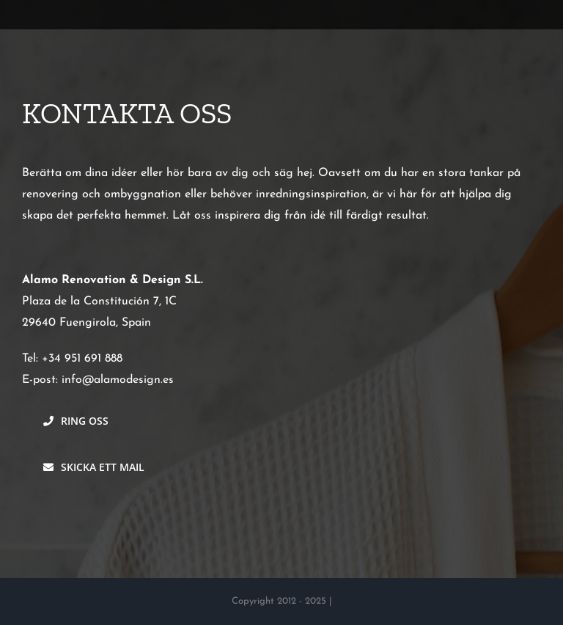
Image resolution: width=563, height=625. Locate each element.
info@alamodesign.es (118, 380)
